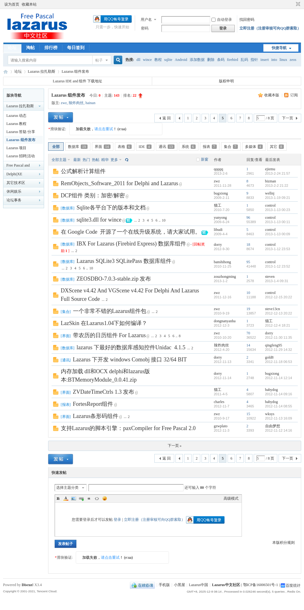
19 (248, 309)
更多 (114, 160)
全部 (56, 146)
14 (248, 345)
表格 (125, 146)
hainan (90, 103)
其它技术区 (16, 183)
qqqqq (218, 169)
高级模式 (231, 498)
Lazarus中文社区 (5, 71)
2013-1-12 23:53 (277, 249)
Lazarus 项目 (17, 148)
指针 (254, 59)
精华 (105, 160)
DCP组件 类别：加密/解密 (93, 195)
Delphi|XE (14, 174)
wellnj (270, 193)
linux (283, 59)
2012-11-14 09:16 (278, 394)
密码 (144, 28)
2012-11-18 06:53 (278, 362)
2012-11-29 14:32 (278, 349)
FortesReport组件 (93, 404)
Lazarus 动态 (17, 115)
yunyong (220, 217)
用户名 (146, 19)
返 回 (166, 118)
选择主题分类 (67, 487)
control (270, 205)
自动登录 (221, 19)
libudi (218, 229)
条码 (221, 59)
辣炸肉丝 (76, 103)
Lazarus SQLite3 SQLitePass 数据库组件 (124, 261)
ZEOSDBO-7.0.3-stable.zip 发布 (114, 279)
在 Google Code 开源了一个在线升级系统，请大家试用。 (131, 232)
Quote (89, 498)
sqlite (168, 59)
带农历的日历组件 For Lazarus (109, 335)
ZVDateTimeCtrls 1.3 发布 (103, 392)
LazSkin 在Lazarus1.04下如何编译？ (104, 323)
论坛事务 (14, 200)
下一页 (287, 118)
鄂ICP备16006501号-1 (260, 585)
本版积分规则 (283, 542)
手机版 (164, 585)
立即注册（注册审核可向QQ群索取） (270, 28)
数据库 (78, 146)
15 (248, 414)
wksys (270, 414)
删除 (211, 59)
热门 (86, 160)
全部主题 (59, 160)
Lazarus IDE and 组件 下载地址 (77, 81)
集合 (231, 146)
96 (248, 217)
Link (81, 498)
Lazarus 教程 (17, 124)
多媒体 (254, 146)
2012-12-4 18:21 (277, 325)
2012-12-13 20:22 (278, 313)
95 (248, 262)
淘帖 (30, 47)
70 (248, 333)
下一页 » (175, 445)
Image (73, 498)
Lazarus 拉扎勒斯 (42, 71)
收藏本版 (272, 95)
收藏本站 (29, 4)
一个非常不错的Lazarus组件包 (110, 311)
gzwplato (221, 426)
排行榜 (50, 47)
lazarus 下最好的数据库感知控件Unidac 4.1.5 (131, 347)
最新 (77, 160)
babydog (271, 390)
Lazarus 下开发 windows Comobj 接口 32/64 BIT (130, 359)
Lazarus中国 (198, 585)
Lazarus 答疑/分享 (21, 132)
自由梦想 (272, 426)
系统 (189, 146)
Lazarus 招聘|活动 (21, 156)
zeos (293, 59)
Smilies (105, 498)
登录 (117, 519)
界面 (103, 146)
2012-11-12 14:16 (278, 430)
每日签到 (75, 47)
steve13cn (272, 309)
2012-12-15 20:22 (278, 297)
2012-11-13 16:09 (278, 418)
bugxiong (221, 193)
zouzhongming (225, 276)
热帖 (95, 160)
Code (97, 498)
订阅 (294, 95)
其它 (277, 146)
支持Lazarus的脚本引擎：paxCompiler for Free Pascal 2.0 (128, 428)
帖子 (99, 60)
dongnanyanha (225, 321)
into (274, 59)
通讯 (167, 146)
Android (181, 59)
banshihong (222, 262)
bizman (270, 181)
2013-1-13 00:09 (277, 234)
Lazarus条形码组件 (96, 416)
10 (164, 220)
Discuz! (28, 585)
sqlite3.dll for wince (99, 220)
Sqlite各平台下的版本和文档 (111, 207)
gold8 (269, 357)
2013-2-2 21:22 (276, 185)
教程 (158, 59)
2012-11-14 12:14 (278, 378)
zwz (64, 103)
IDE (145, 146)
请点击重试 (103, 129)
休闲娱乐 (14, 191)
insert (265, 59)
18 (248, 244)
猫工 (217, 205)
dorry (218, 244)
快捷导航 (279, 48)
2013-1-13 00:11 (277, 222)
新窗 (204, 159)
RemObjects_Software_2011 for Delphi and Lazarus (119, 183)
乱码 (244, 59)
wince (147, 59)
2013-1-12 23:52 (277, 266)
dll (139, 59)
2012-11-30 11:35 (278, 337)
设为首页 (11, 4)
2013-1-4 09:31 (276, 281)
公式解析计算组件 (83, 171)
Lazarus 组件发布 (75, 71)
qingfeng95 (273, 345)
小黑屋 (179, 585)
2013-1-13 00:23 (277, 210)
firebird (232, 59)
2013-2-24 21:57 (277, 173)
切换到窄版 (297, 4)
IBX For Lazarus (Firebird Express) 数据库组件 (131, 244)
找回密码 (246, 19)
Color (66, 498)
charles (219, 402)
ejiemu (270, 169)
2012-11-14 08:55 (278, 406)
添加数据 (197, 59)
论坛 (12, 47)
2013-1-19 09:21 (277, 198)
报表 (210, 146)
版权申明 (226, 81)
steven (270, 276)
